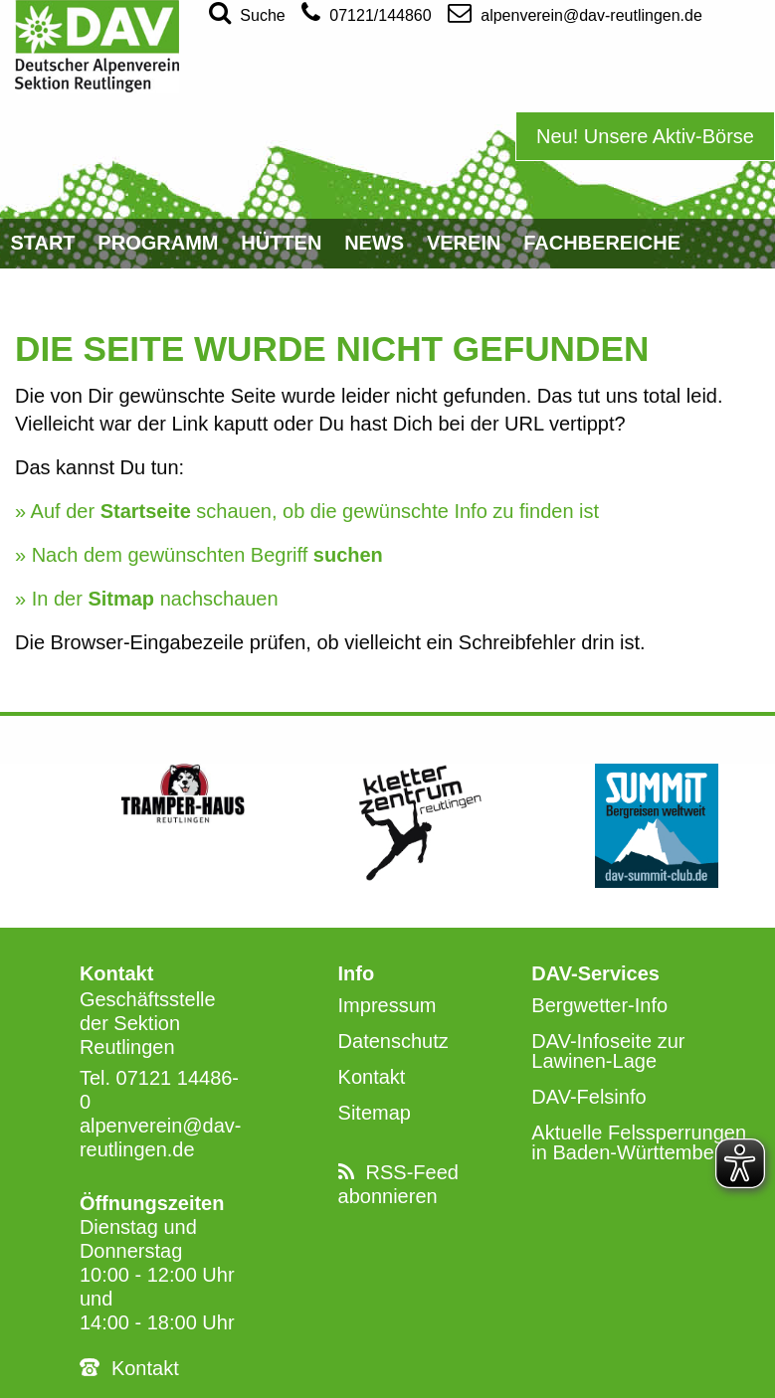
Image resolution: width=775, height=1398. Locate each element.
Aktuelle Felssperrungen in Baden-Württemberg (638, 1142)
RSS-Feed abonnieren (398, 1184)
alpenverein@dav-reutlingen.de (575, 12)
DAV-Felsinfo (588, 1097)
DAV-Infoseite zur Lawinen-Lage (607, 1051)
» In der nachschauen (147, 599)
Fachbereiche (601, 243)
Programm (157, 243)
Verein (463, 243)
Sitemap (374, 1113)
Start (42, 243)
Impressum (387, 1005)
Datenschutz (393, 1041)
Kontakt (145, 1368)
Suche (247, 12)
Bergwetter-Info (599, 1005)
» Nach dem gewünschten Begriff (199, 555)
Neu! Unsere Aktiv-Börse (645, 136)
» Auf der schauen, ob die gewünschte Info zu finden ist (307, 511)
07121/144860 (366, 12)
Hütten (281, 243)
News (374, 243)
